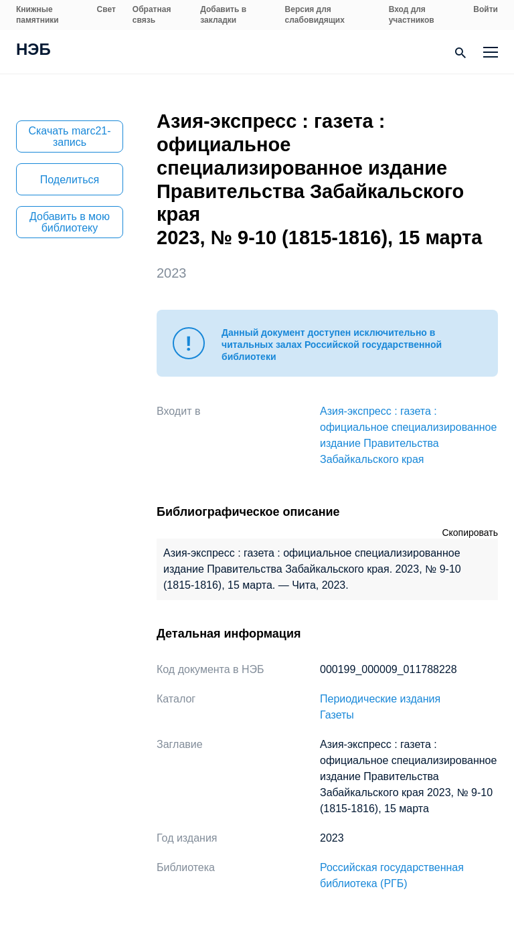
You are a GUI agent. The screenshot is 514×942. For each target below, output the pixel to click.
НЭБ (33, 50)
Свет (106, 9)
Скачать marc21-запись (69, 136)
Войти (485, 9)
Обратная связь (152, 15)
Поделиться (69, 179)
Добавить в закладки (223, 15)
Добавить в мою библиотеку (69, 222)
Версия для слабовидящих (315, 15)
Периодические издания (380, 698)
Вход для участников (411, 15)
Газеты (337, 715)
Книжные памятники (37, 15)
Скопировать (470, 532)
